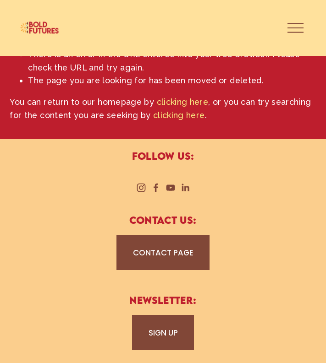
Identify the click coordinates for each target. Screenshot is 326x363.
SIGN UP (163, 332)
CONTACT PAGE (163, 252)
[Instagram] (141, 187)
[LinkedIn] (185, 187)
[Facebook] (155, 187)
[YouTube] (170, 187)
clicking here (183, 102)
